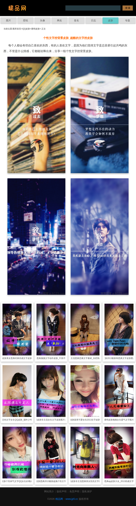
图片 (8, 20)
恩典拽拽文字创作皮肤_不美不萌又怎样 (55, 358)
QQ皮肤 (26, 29)
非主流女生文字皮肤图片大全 (55, 420)
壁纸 (25, 20)
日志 (93, 20)
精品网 (59, 498)
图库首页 (17, 29)
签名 (76, 20)
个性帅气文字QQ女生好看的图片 (21, 481)
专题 (127, 20)
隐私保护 (87, 491)
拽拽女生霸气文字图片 (123, 420)
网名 (59, 20)
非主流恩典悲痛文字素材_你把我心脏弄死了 (89, 358)
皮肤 (110, 20)
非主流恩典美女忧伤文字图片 (89, 481)
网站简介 (49, 491)
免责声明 (74, 491)
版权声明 (62, 491)
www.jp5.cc (72, 498)
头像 (42, 20)
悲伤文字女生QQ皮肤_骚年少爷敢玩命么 (21, 420)
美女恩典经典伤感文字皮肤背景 (21, 358)
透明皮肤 (35, 29)
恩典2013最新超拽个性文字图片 (55, 481)
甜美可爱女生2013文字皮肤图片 (89, 420)
